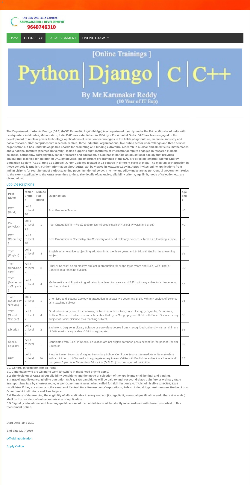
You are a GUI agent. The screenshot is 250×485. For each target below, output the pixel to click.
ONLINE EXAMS (95, 38)
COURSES (33, 38)
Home (14, 38)
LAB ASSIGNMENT (62, 38)
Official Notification (19, 438)
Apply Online (15, 446)
